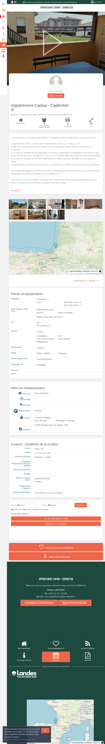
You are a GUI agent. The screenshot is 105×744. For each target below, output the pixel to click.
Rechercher (80, 505)
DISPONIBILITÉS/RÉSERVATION (39, 602)
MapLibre (95, 271)
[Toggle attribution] (100, 271)
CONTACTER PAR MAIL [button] (75, 602)
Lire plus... (16, 190)
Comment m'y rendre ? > (86, 280)
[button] (56, 95)
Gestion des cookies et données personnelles (19, 740)
